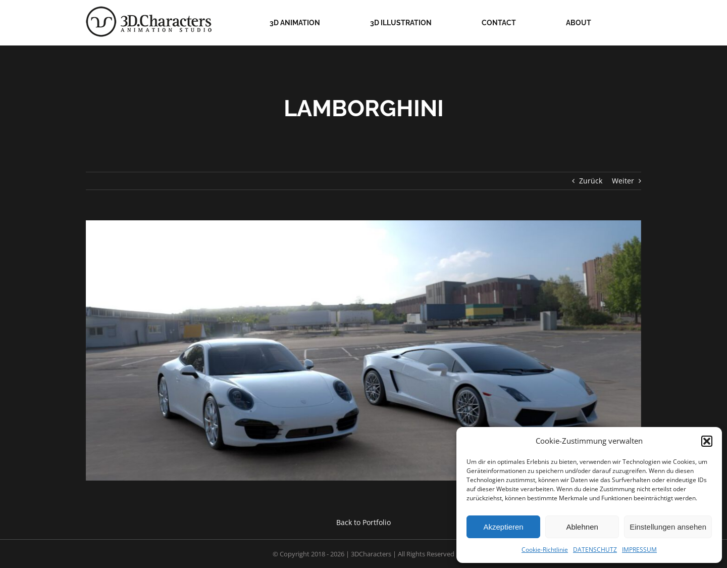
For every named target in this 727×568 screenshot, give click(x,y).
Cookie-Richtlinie (545, 549)
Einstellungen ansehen (668, 527)
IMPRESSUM (639, 549)
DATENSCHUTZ (595, 549)
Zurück (590, 180)
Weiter (623, 180)
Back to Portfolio (363, 522)
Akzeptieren (503, 527)
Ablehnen (582, 527)
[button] (707, 441)
